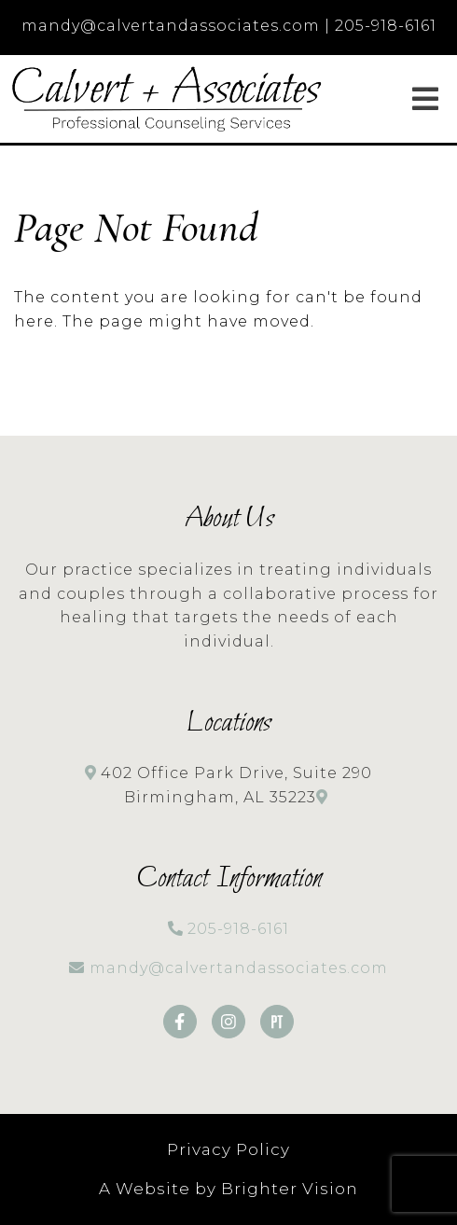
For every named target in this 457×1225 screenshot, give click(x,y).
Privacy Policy (228, 1149)
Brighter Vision (289, 1188)
